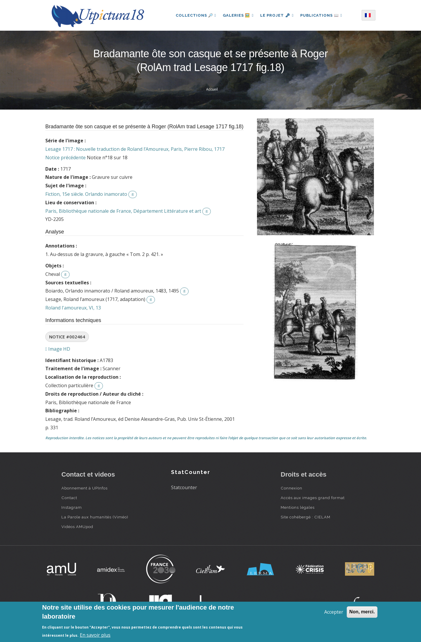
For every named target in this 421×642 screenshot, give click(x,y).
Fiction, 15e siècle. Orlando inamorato (86, 194)
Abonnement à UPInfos (84, 488)
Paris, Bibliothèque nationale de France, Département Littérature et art (123, 211)
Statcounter (184, 487)
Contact (69, 497)
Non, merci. (362, 611)
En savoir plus (95, 635)
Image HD (57, 349)
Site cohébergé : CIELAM (305, 517)
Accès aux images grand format (313, 497)
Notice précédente (65, 157)
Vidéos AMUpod (77, 526)
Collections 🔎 (195, 15)
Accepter (333, 612)
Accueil (212, 89)
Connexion (291, 488)
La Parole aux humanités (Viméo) (94, 517)
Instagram (71, 507)
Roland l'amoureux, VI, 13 (73, 307)
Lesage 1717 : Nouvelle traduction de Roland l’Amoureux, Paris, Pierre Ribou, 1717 (135, 149)
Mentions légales (298, 507)
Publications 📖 (322, 15)
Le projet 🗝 (277, 15)
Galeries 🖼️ (237, 15)
